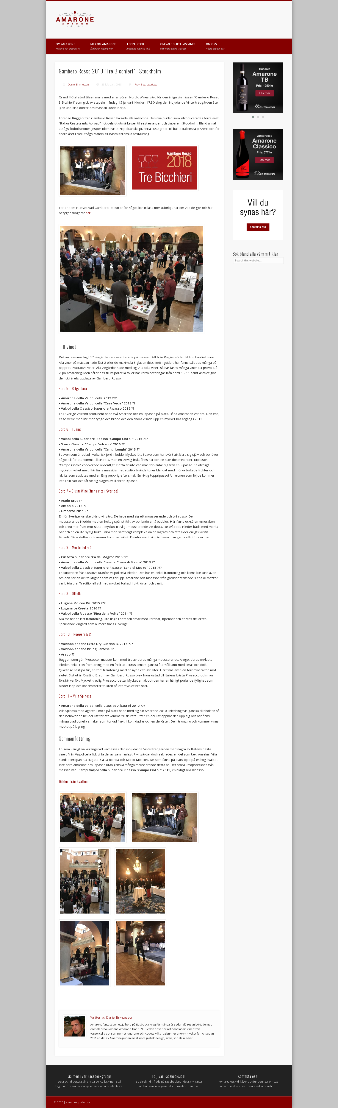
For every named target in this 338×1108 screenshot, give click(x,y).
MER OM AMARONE (103, 46)
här (88, 213)
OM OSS (215, 46)
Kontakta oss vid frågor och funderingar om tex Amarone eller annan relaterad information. (248, 1080)
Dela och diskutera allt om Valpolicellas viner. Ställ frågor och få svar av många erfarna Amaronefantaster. (89, 1080)
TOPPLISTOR (138, 46)
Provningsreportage (146, 84)
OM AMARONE (68, 46)
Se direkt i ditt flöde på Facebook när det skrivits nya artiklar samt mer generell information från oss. (169, 1080)
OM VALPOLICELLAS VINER (178, 46)
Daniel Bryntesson (78, 84)
